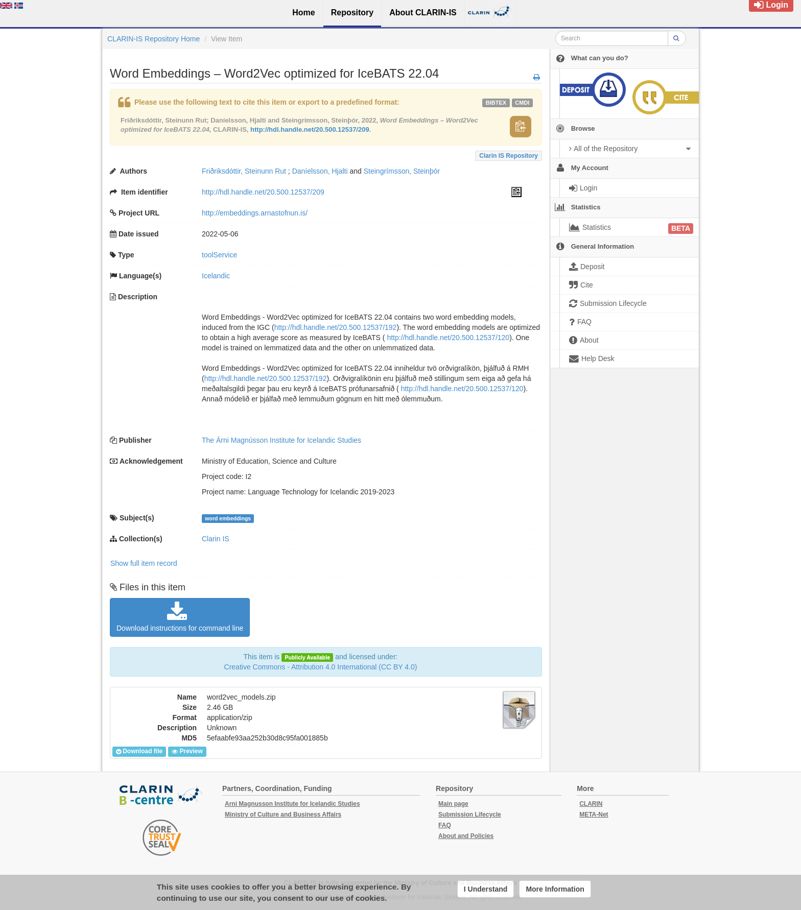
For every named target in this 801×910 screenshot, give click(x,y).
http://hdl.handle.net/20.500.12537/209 (309, 129)
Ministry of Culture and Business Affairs (283, 814)
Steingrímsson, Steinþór (402, 171)
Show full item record (143, 563)
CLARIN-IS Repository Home (153, 39)
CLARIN (590, 803)
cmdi (522, 103)
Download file (139, 751)
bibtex (496, 103)
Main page (453, 803)
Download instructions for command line (179, 617)
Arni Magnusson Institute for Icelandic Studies (292, 803)
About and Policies (465, 836)
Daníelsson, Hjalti (320, 171)
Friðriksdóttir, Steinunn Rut (244, 171)
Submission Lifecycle (469, 814)
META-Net (593, 814)
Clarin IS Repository (508, 155)
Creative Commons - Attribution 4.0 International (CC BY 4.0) (320, 667)
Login (771, 5)
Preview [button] (187, 751)
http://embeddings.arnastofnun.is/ (255, 213)
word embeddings (228, 518)
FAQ (444, 825)
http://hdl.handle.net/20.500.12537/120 (448, 337)
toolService (219, 255)
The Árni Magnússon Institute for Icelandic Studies (281, 440)
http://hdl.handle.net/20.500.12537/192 (335, 327)
